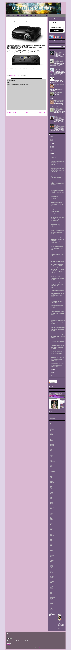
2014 (51, 153)
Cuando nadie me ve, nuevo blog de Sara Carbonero (57, 188)
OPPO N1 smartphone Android (56, 303)
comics (51, 470)
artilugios (51, 441)
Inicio (27, 112)
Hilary (60, 620)
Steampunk (52, 581)
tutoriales (51, 599)
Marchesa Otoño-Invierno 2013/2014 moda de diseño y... (57, 318)
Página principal (52, 418)
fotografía (51, 504)
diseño (51, 486)
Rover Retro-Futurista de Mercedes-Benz (58, 300)
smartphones (52, 575)
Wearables (51, 609)
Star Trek (51, 578)
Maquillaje (51, 528)
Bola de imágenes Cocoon (55, 361)
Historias (51, 513)
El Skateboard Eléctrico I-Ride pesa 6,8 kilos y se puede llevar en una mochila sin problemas (59, 61)
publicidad (51, 561)
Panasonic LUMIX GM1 (54, 196)
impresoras (52, 515)
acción (51, 428)
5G (50, 424)
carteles (51, 456)
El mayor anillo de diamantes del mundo (57, 290)
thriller (51, 593)
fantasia (51, 501)
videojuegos (16, 77)
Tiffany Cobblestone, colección (56, 177)
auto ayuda (52, 444)
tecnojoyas (52, 586)
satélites (51, 567)
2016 (51, 150)
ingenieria (51, 517)
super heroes (52, 583)
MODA (13, 15)
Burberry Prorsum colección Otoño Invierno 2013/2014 (57, 209)
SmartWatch (52, 576)
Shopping (51, 572)
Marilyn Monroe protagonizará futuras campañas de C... (57, 244)
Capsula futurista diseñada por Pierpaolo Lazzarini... (56, 220)
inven (51, 518)
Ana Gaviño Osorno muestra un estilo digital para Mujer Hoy (59, 69)
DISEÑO (31, 15)
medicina (51, 531)
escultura (51, 496)
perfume (51, 552)
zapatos (51, 613)
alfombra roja (52, 430)
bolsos (51, 450)
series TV (51, 571)
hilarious (51, 510)
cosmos (51, 476)
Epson (12, 72)
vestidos (51, 603)
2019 (51, 146)
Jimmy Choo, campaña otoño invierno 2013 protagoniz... (57, 171)
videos (51, 607)
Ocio (50, 546)
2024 (51, 139)
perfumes (51, 554)
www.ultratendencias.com (40, 640)
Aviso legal (8, 644)
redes (51, 562)
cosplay (51, 477)
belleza (51, 449)
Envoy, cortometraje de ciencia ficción (58, 93)
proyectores (12, 77)
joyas (51, 520)
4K (50, 423)
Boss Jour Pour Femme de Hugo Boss (57, 261)
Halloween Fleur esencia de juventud (57, 280)
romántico (51, 566)
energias (51, 494)
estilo (51, 497)
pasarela (51, 550)
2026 (51, 136)
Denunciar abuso (52, 389)
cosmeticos (52, 475)
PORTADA (8, 15)
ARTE (27, 15)
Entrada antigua (42, 112)
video (51, 604)
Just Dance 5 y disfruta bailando (56, 353)
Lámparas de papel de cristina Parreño (57, 340)
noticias (51, 544)
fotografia (51, 503)
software (51, 577)
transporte (51, 598)
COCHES (17, 15)
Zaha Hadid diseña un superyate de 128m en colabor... (57, 247)
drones (51, 491)
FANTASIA (39, 15)
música (51, 540)
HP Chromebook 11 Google (55, 262)
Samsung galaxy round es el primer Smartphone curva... (57, 285)
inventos (51, 519)
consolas (51, 472)
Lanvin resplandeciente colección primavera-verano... (56, 366)
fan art (51, 498)
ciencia (51, 460)
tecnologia (51, 587)
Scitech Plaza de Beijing (55, 211)
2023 (51, 140)
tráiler (51, 594)
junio (52, 372)
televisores (52, 591)
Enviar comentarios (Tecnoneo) (16, 114)
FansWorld (51, 499)
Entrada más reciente (11, 112)
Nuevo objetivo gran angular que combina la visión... (56, 242)
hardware (51, 509)
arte (50, 439)
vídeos (51, 608)
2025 (51, 137)
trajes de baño (52, 597)
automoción (52, 445)
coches (51, 465)
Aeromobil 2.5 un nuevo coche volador (57, 192)
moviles (51, 539)
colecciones (52, 467)
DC (50, 480)
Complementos (52, 471)
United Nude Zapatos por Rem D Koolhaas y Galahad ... (56, 203)
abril (52, 375)
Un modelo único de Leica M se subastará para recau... (56, 277)
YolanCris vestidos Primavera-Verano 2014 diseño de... (57, 302)
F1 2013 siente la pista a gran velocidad (57, 341)
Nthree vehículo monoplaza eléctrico (57, 264)
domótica (51, 488)
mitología (51, 533)
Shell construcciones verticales (56, 349)
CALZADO (22, 15)
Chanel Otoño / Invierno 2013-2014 (56, 265)
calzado (51, 451)
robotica (51, 565)
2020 (51, 144)
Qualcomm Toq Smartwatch (55, 338)
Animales (51, 435)
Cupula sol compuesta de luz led (56, 253)
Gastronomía (52, 507)
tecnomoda (52, 589)
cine (50, 462)
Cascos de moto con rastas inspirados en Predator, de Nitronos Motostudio (59, 52)
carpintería (51, 455)
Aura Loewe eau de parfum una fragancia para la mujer (56, 298)
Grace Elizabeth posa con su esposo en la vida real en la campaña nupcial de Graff (59, 85)
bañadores (51, 446)
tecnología (51, 588)
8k (50, 425)
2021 (51, 143)
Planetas (51, 557)
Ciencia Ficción (52, 461)
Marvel (51, 529)
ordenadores (52, 549)
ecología (51, 492)
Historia (51, 512)
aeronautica (52, 429)
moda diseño (52, 535)
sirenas (51, 573)
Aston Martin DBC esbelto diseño (56, 160)
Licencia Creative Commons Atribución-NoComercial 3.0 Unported (38, 639)
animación (51, 434)
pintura (51, 556)
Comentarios (52, 382)
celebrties (51, 459)
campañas (51, 454)
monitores (51, 536)
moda (51, 534)
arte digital (51, 440)
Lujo (50, 524)
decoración (52, 482)
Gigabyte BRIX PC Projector (55, 224)
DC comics (51, 481)
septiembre (53, 368)
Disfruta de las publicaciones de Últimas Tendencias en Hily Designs (56, 394)
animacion (51, 433)
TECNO (47, 15)
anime (51, 436)
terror (51, 592)
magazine (51, 525)
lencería (51, 523)
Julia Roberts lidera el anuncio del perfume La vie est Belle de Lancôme (59, 117)
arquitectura (52, 438)
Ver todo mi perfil (60, 628)
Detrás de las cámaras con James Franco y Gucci (56, 360)
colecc (51, 466)
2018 (51, 147)
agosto (52, 369)
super (51, 582)
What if (51, 612)
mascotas (51, 530)
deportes (51, 483)
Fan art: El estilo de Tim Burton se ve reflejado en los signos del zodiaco (59, 109)
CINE (35, 15)
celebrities (51, 457)
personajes (52, 555)
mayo (52, 373)
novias (51, 545)
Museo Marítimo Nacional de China (57, 289)
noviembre (53, 157)
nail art (51, 541)
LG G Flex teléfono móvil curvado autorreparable (56, 179)
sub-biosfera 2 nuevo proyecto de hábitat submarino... (56, 283)
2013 (51, 154)
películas (51, 551)
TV (43, 15)
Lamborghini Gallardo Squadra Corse (57, 305)
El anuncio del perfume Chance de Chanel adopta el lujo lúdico (59, 78)
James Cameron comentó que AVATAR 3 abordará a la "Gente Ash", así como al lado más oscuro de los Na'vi (59, 126)
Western (51, 610)
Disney (51, 487)
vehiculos (51, 602)
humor (51, 514)
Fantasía (51, 502)
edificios (51, 493)
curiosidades (52, 478)
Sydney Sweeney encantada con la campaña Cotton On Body (59, 101)
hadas (51, 508)
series (51, 570)
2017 (51, 149)
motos (51, 538)
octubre (52, 158)
